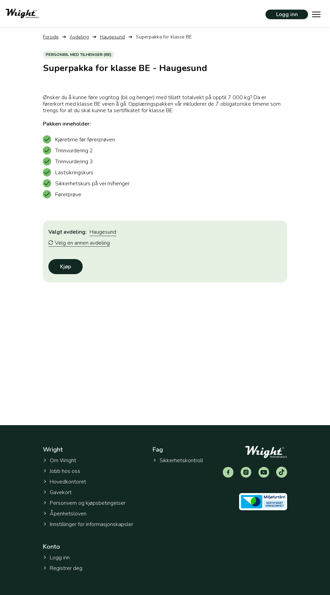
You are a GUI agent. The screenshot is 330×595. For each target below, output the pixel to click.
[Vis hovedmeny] (316, 14)
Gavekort (57, 492)
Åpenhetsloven (64, 513)
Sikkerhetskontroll (178, 460)
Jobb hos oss (61, 471)
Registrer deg (62, 568)
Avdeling (79, 37)
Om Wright (59, 460)
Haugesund (112, 37)
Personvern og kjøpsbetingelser (84, 503)
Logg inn (287, 14)
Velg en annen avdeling (79, 243)
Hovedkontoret (64, 482)
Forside (51, 37)
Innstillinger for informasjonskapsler (88, 524)
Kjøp (65, 266)
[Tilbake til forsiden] (22, 13)
